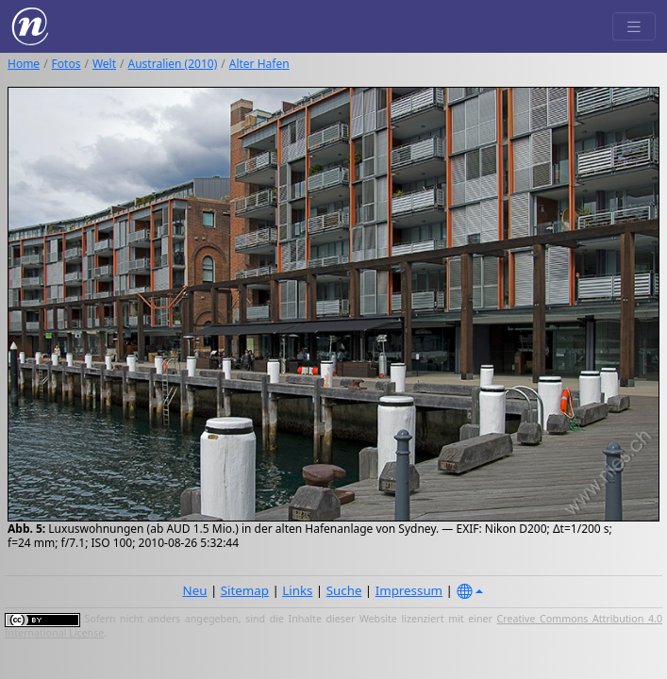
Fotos (66, 64)
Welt (104, 64)
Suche (344, 590)
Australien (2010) (173, 64)
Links (297, 590)
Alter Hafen (259, 64)
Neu (195, 590)
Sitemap (245, 590)
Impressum (408, 590)
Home (24, 64)
